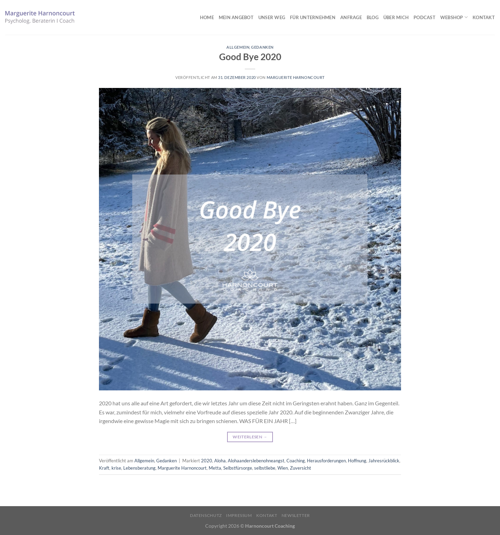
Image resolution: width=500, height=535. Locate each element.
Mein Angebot (236, 17)
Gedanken (262, 47)
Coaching (295, 460)
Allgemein (237, 47)
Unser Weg (271, 17)
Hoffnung (357, 460)
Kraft (104, 468)
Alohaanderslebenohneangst (256, 460)
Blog (372, 17)
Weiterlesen (250, 436)
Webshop (454, 17)
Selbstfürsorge (237, 468)
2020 (206, 460)
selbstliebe (264, 468)
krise (116, 468)
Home (207, 17)
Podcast (424, 17)
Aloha (220, 460)
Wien (282, 468)
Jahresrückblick (383, 460)
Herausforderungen (326, 460)
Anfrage (351, 17)
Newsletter (296, 515)
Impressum (239, 515)
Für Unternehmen (312, 17)
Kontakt (484, 17)
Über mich (396, 17)
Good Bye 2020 (250, 56)
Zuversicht (300, 468)
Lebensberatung (139, 468)
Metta (215, 468)
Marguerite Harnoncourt (296, 77)
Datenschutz (206, 515)
